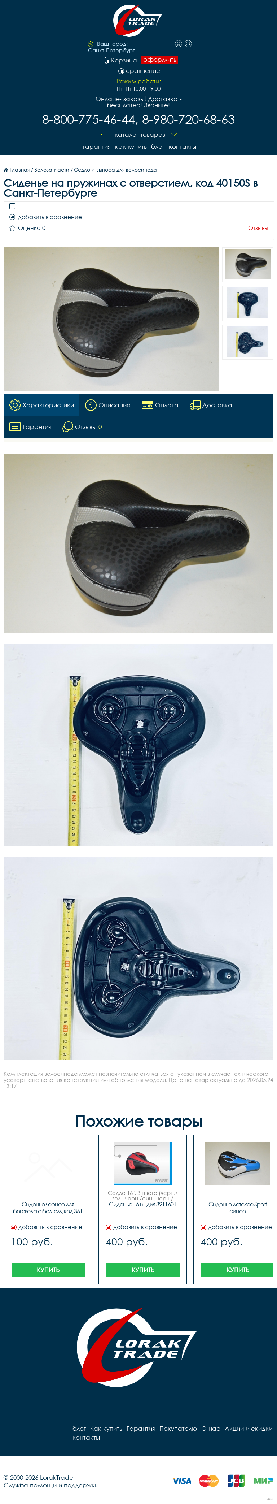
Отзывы (258, 228)
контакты (182, 146)
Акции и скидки (248, 1428)
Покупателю (178, 1428)
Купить (48, 1270)
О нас (210, 1428)
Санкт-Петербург (111, 50)
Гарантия (97, 146)
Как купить (131, 146)
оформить (159, 59)
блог (157, 146)
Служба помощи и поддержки (51, 1485)
